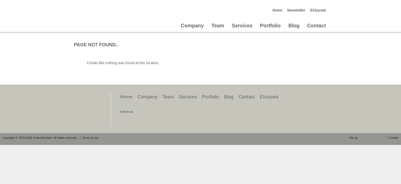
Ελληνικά (318, 10)
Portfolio (270, 25)
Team (217, 25)
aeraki (371, 137)
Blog (294, 25)
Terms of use (90, 137)
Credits (393, 137)
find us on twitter (134, 120)
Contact (316, 25)
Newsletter (296, 10)
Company (192, 25)
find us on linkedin (143, 120)
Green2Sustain (95, 14)
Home (277, 10)
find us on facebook (124, 120)
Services (242, 25)
